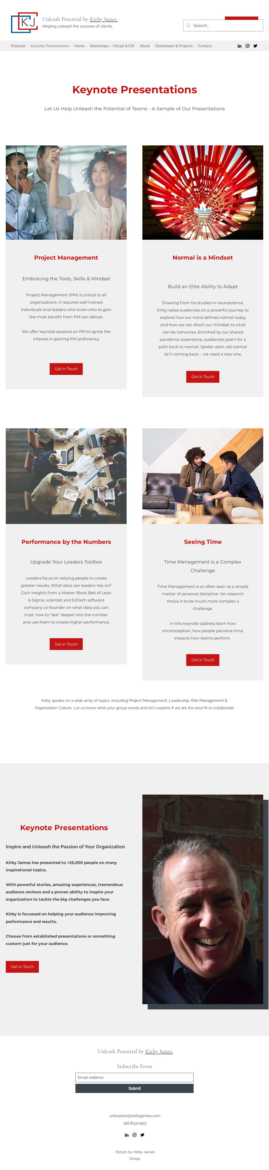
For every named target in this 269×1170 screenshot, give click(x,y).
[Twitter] (255, 45)
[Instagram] (247, 45)
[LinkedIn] (239, 45)
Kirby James (104, 19)
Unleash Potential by (66, 19)
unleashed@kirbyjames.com (135, 1115)
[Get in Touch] (66, 369)
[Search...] (222, 25)
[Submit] (134, 1088)
